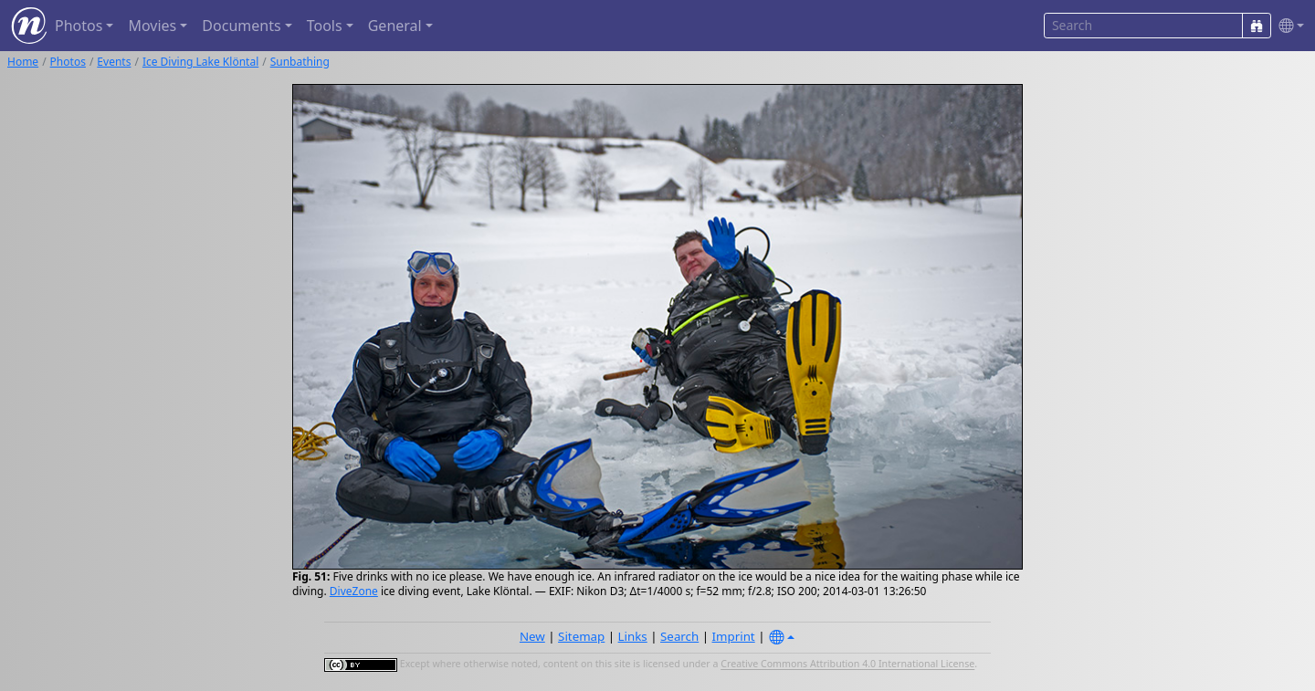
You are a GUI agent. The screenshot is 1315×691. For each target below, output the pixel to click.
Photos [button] (78, 26)
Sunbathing (300, 61)
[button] (1287, 26)
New (532, 636)
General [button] (395, 26)
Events (114, 61)
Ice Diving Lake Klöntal (200, 61)
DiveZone (354, 591)
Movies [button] (152, 26)
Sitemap (581, 636)
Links (632, 636)
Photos (68, 61)
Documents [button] (241, 26)
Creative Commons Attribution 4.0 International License (847, 664)
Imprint (733, 636)
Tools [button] (324, 26)
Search (679, 636)
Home (22, 61)
